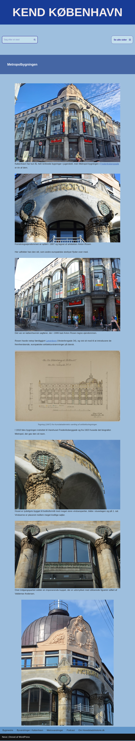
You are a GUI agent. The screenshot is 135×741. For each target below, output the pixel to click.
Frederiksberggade (110, 164)
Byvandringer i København (30, 730)
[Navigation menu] (122, 40)
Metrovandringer (55, 730)
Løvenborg (51, 341)
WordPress (24, 737)
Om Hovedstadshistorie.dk (92, 730)
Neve (4, 737)
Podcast (71, 730)
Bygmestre (8, 730)
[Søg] (17, 39)
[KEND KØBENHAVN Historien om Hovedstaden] (67, 12)
